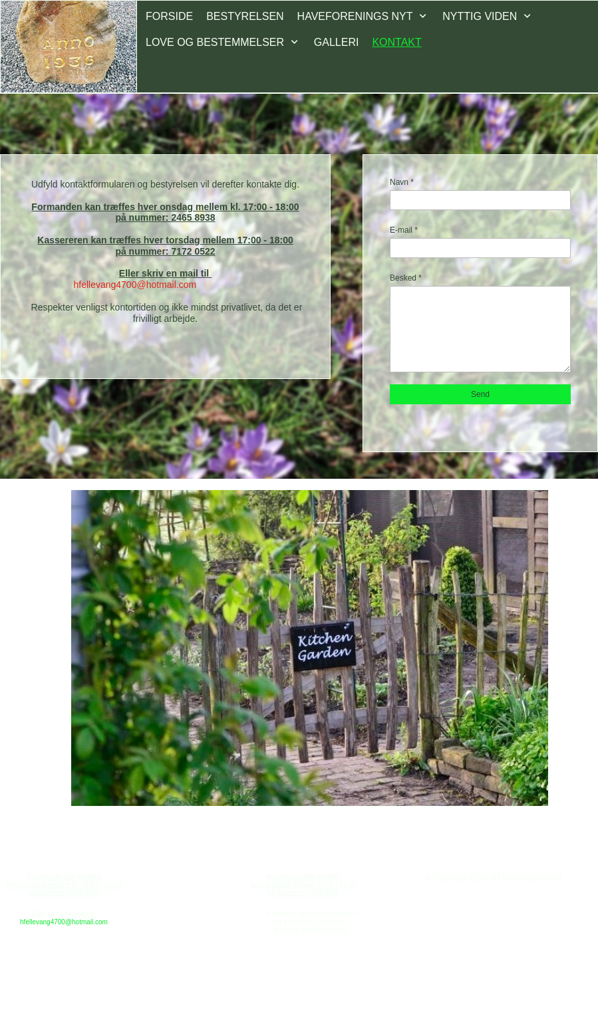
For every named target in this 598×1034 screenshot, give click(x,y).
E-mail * (404, 230)
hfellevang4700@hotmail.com (64, 922)
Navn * (402, 182)
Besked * (406, 278)
